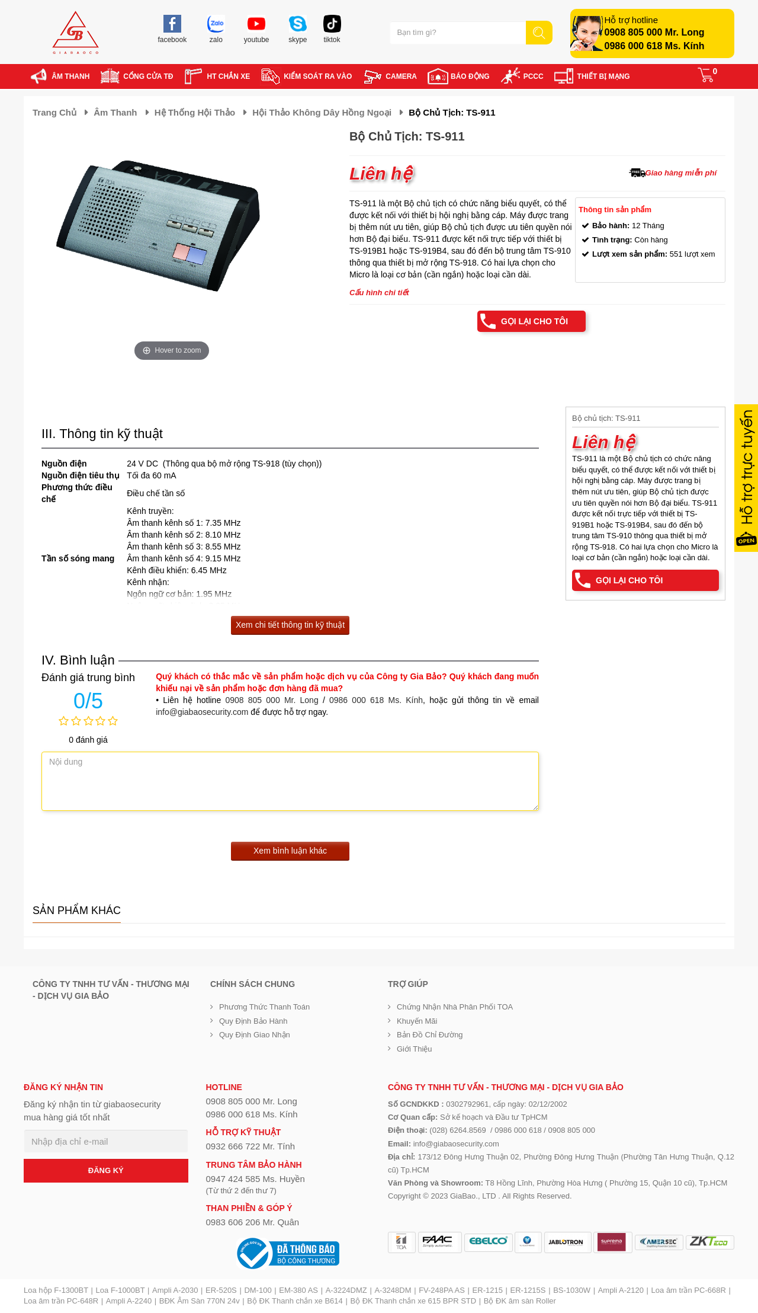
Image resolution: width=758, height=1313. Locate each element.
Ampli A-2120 (621, 1290)
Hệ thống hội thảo (195, 112)
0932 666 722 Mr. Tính (251, 1146)
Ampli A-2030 (175, 1290)
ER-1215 (488, 1290)
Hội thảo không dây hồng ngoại (321, 112)
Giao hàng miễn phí (681, 172)
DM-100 (257, 1290)
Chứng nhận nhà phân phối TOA (455, 1006)
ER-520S (221, 1290)
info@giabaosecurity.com (202, 712)
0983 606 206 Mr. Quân (253, 1222)
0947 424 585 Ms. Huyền (255, 1179)
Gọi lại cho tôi (534, 321)
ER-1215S (528, 1290)
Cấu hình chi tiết (379, 292)
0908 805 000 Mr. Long (655, 32)
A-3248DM (392, 1290)
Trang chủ (54, 112)
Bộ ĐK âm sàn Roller (520, 1300)
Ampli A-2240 (129, 1300)
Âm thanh (115, 112)
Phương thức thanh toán (264, 1006)
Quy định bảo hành (253, 1021)
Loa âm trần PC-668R (688, 1290)
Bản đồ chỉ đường (430, 1034)
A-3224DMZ (346, 1290)
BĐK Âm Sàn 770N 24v (199, 1300)
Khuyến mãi (417, 1021)
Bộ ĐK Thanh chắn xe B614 (294, 1300)
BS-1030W (571, 1290)
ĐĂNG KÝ (106, 1170)
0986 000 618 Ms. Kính (655, 46)
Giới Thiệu (414, 1048)
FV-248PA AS (442, 1290)
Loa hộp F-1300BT (56, 1290)
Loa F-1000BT (120, 1290)
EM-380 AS (298, 1290)
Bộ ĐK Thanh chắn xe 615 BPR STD (413, 1300)
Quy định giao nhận (254, 1034)
